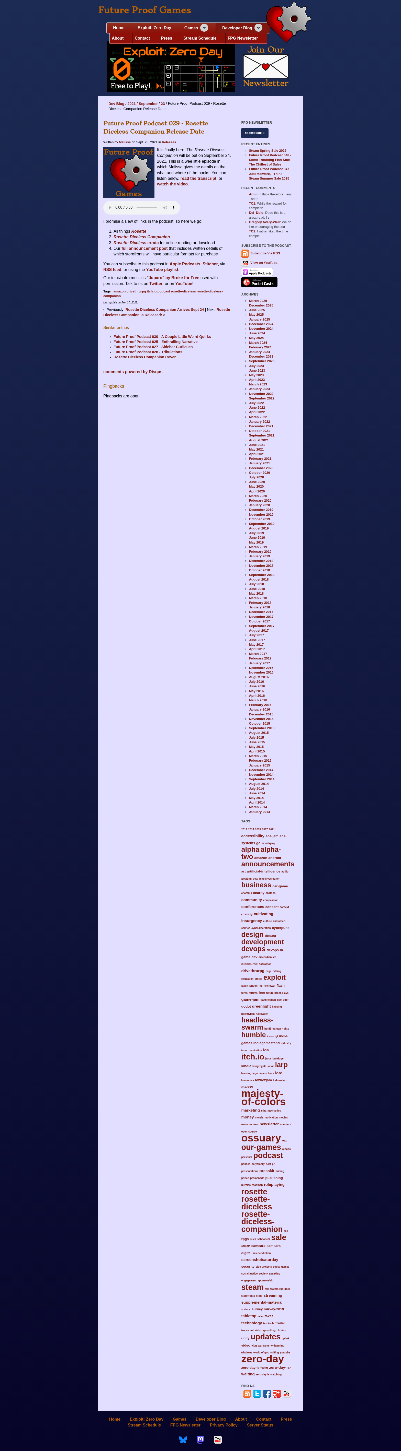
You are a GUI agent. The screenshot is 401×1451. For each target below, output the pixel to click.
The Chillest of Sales (265, 164)
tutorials (255, 1330)
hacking (277, 1006)
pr (273, 1164)
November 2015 (261, 719)
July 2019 (256, 533)
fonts (244, 993)
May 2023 (256, 375)
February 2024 (260, 347)
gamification (268, 999)
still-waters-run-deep (278, 1289)
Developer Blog (237, 28)
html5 (267, 1028)
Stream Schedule (200, 38)
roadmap (257, 1185)
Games (191, 28)
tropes (245, 1330)
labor (271, 1066)
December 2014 (261, 770)
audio (285, 871)
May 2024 (256, 338)
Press (166, 38)
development (262, 942)
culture (267, 921)
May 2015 (256, 747)
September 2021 (261, 435)
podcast (164, 291)
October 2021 (259, 431)
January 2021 (259, 463)
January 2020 (259, 505)
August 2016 (259, 677)
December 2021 (261, 426)
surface (245, 1309)
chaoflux (246, 893)
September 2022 (261, 398)
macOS (247, 1087)
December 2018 (261, 561)
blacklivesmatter (269, 878)
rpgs (245, 1239)
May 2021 (256, 449)
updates (266, 1336)
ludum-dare (280, 1080)
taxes (269, 1316)
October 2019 (259, 519)
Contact (142, 38)
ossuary (261, 1138)
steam (252, 1287)
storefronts (248, 1295)
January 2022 (259, 421)
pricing (279, 1171)
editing (277, 971)
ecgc (268, 971)
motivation (271, 1117)
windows (246, 1352)
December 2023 (261, 356)
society (263, 1273)
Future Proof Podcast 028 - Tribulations (148, 352)
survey (257, 1309)
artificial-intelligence (263, 871)
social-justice (249, 1273)
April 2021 (257, 454)
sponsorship (265, 1280)
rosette (254, 1191)
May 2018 (256, 593)
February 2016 (260, 705)
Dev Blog (116, 104)
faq (261, 985)
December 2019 (261, 510)
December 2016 (261, 668)
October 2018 (259, 570)
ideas (270, 1036)
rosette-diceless (183, 291)
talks (260, 1316)
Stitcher (210, 264)
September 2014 (261, 779)
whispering (277, 1345)
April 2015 (257, 751)
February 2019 (260, 551)
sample (245, 1246)
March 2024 (258, 343)
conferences (252, 906)
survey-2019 (274, 1309)
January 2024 (259, 352)
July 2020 (256, 477)
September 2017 (261, 626)
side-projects (264, 1266)
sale (278, 1237)
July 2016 (256, 681)
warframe (264, 1345)
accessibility (252, 836)
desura (270, 936)
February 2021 (260, 459)
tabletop (248, 1316)
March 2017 (258, 654)
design (252, 934)
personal (246, 1157)
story (259, 1295)
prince (245, 1178)
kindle (246, 1066)
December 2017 (261, 612)
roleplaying (274, 1184)
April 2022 (257, 412)
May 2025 (256, 314)
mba (263, 1110)
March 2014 (258, 807)
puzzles (246, 1185)
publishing (274, 1178)
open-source (249, 1131)
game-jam (250, 999)
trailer (280, 1323)
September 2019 (261, 524)
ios (266, 1050)
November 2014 (261, 774)
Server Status (260, 1425)
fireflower (269, 985)
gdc (279, 999)
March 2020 (258, 496)
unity (245, 1338)
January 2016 (259, 709)
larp (281, 1065)
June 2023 (257, 370)
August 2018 (259, 579)
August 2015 (259, 733)
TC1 (252, 203)
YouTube (183, 283)
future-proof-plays (277, 993)
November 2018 (261, 566)
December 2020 (261, 468)
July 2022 (256, 403)
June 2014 (257, 793)
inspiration (255, 1050)
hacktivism (247, 1013)
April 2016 (257, 696)
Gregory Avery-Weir (264, 222)
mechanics (274, 1110)
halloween (262, 1013)
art (243, 871)
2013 (244, 829)
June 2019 (257, 537)
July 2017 (256, 635)
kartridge (277, 1058)
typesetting (268, 1330)
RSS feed (112, 269)
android (274, 858)
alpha (250, 849)
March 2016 (258, 700)
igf (276, 1036)
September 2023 (261, 361)
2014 (251, 829)
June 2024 (257, 333)
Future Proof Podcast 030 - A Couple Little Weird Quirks (162, 337)
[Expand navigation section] (204, 28)
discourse (249, 964)
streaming (273, 1295)
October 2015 (259, 723)
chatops (271, 893)
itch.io (152, 291)
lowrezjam (263, 1080)
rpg (286, 1231)
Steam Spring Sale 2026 (267, 150)
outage (286, 1149)
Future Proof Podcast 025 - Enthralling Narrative (156, 342)
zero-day (262, 1359)
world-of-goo (261, 1352)
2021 (131, 104)
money (247, 1117)
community (251, 900)
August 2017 (259, 630)
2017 (265, 829)
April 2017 (257, 649)
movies (283, 1117)
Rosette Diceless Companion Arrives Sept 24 (165, 310)
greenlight (261, 1006)
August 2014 (259, 784)
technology (251, 1323)
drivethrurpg (136, 291)
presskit (266, 1171)
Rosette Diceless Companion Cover (145, 357)
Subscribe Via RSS (265, 253)
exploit (274, 977)
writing (274, 1352)
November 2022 (261, 394)
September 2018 (261, 575)
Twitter (155, 283)
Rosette (138, 231)
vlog (254, 1345)
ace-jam (271, 836)
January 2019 (259, 556)
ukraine (281, 1330)
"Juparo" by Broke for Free (173, 278)
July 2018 (256, 584)
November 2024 (261, 329)
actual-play (268, 843)
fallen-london (249, 985)
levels (263, 1073)
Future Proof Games (144, 10)
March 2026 (258, 301)
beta (255, 878)
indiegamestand (266, 1043)
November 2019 (261, 514)
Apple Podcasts (185, 264)
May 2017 (256, 644)
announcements (267, 864)
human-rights (280, 1028)
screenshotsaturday (259, 1259)
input (244, 1050)
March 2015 (258, 756)
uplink (285, 1338)
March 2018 (258, 598)
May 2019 (256, 542)
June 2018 (257, 589)
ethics (258, 978)
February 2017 (260, 658)
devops (253, 949)
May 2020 (256, 486)
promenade (257, 1178)
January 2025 (259, 319)
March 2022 (258, 417)
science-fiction (262, 1253)
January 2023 (259, 389)
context (284, 907)
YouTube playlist (162, 269)
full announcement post (144, 248)
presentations (249, 1171)
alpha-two (261, 852)
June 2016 (257, 686)
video (245, 1345)
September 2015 (261, 728)
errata (136, 243)
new (256, 1124)
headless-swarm (257, 1023)
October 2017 (259, 621)
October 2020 (259, 473)
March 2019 (258, 547)
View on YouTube (259, 263)
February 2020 (260, 500)
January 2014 (259, 812)
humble (253, 1035)
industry (286, 1043)
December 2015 (261, 714)
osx (284, 1140)
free (262, 993)
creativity (247, 914)
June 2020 (257, 482)
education (247, 978)
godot (246, 1006)
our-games (261, 1147)
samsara (258, 1246)
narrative (246, 1124)
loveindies (247, 1080)
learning (246, 1073)
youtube (285, 1352)
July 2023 (256, 366)
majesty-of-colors (263, 1097)
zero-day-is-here (254, 1368)
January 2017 (259, 663)
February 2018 (260, 603)
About (118, 38)
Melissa (125, 142)
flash (280, 985)
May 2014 (256, 798)
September (148, 104)
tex (265, 1323)
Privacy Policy (224, 1425)
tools (271, 1323)
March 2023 (258, 384)
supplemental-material (262, 1302)
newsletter (269, 1124)
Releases (169, 142)
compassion (270, 900)
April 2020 (257, 491)
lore (278, 1073)
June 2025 (257, 310)
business (256, 885)
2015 (258, 829)
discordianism (267, 957)
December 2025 (261, 305)
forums (253, 993)
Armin (254, 194)
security (247, 1266)
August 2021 (259, 440)
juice (268, 1058)
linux (271, 1073)
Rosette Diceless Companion (142, 237)
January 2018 (259, 607)
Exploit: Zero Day (154, 28)
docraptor (265, 964)
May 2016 (256, 691)
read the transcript (198, 178)
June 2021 (257, 445)
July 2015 (256, 737)
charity (258, 893)
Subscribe (255, 133)
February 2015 (260, 760)
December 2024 (261, 324)
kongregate (259, 1066)
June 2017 (257, 640)
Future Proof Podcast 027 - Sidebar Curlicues (153, 347)
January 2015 (259, 765)
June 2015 (257, 742)
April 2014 (257, 802)
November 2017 (261, 617)
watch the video (172, 184)
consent (272, 907)
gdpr (286, 999)
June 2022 (257, 407)
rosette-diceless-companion (262, 1221)
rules (253, 1239)
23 (163, 104)
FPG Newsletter (243, 38)
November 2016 (261, 672)
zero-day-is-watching (269, 1374)
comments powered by (132, 372)
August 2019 (259, 528)
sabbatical (263, 1239)
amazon (120, 291)
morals (259, 1117)
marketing (250, 1110)
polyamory (257, 1164)
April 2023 (257, 380)
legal (255, 1073)
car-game (280, 886)
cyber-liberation (261, 928)
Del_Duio (256, 213)
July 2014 (256, 789)
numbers (285, 1124)
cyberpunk (280, 928)
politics (245, 1164)
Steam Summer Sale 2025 (269, 178)
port (268, 1164)
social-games (281, 1266)
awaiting (246, 878)
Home (118, 28)
